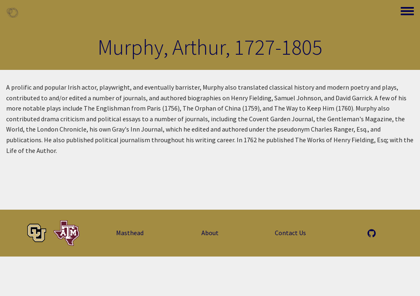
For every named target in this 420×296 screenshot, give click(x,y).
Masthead (130, 233)
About (210, 233)
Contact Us (290, 233)
